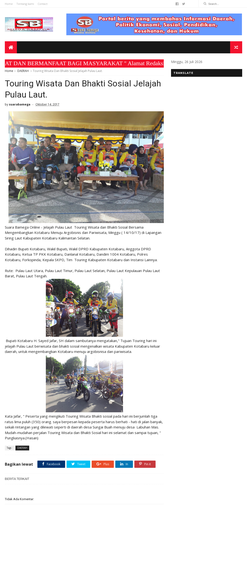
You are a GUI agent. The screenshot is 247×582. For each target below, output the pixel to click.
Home (9, 4)
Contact (43, 4)
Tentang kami (25, 4)
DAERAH (23, 71)
